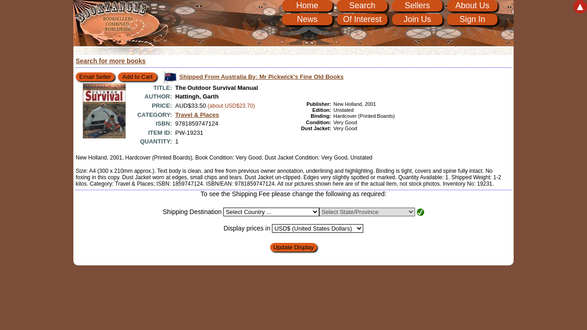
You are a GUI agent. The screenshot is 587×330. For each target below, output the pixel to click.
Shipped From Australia (261, 76)
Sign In (472, 19)
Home (307, 5)
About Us (472, 5)
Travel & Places (197, 114)
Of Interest (362, 19)
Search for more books (111, 61)
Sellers (417, 5)
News (307, 19)
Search (362, 5)
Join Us (417, 19)
